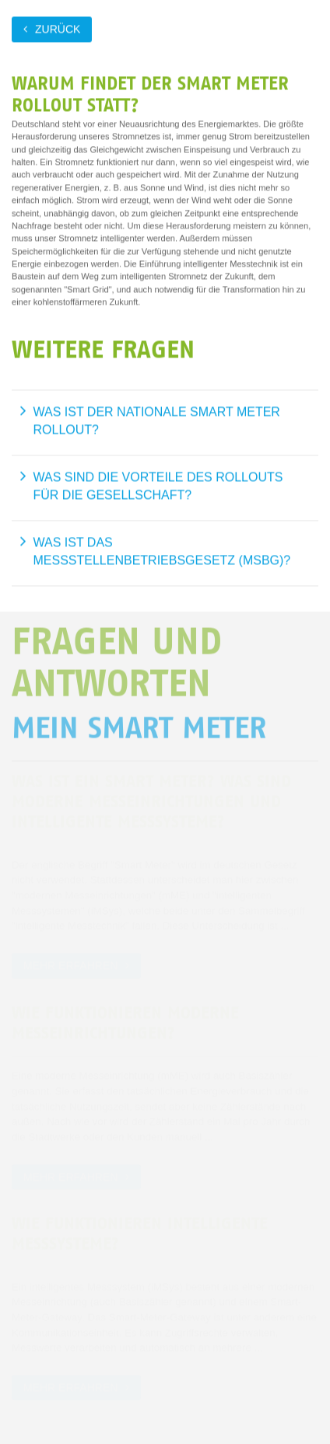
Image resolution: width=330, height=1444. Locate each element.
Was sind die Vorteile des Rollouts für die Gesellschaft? (158, 486)
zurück (57, 29)
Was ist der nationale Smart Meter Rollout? (156, 421)
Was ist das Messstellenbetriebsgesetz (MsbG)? (162, 551)
